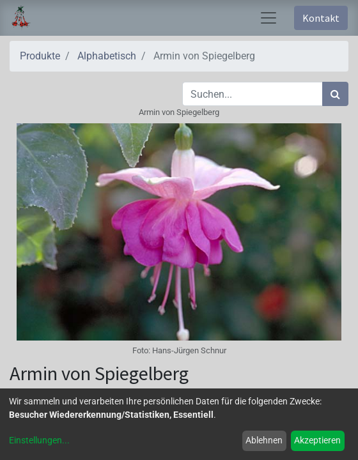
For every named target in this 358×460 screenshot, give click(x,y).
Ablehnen (264, 440)
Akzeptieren (317, 440)
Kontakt (320, 18)
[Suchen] (335, 94)
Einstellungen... (39, 440)
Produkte (40, 56)
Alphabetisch (106, 56)
